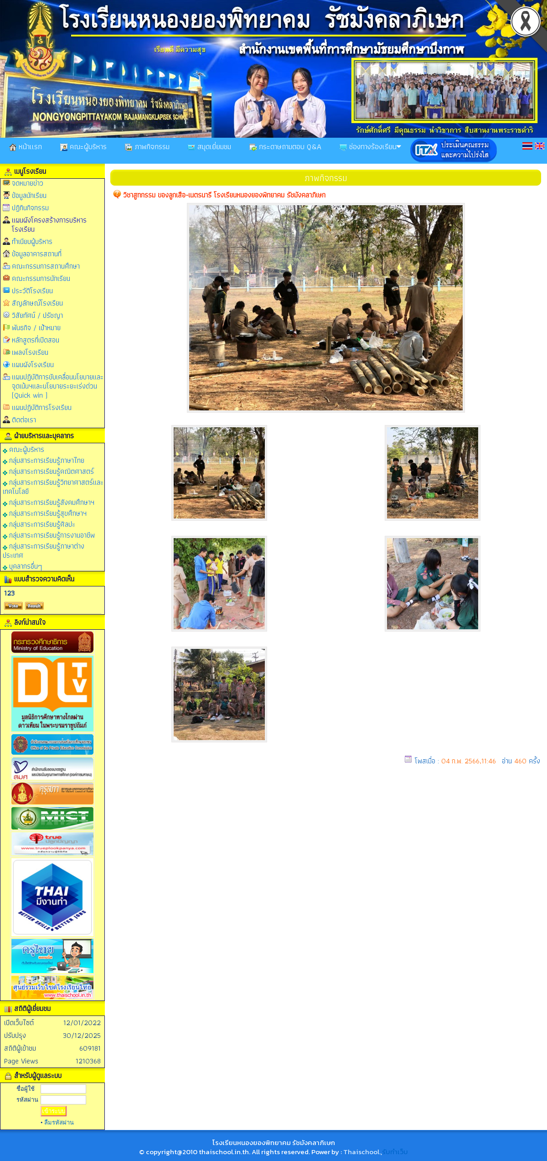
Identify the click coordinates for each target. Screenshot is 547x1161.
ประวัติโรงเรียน (32, 290)
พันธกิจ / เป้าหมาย (36, 327)
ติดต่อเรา (24, 419)
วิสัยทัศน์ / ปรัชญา (37, 315)
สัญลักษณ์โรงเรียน (37, 303)
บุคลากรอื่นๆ (22, 565)
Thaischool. (362, 1151)
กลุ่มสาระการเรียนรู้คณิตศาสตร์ (48, 471)
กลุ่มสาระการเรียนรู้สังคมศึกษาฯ (48, 502)
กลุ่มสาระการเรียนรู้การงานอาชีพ (49, 534)
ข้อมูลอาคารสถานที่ (37, 253)
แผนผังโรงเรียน (33, 364)
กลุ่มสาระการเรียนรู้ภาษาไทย (43, 460)
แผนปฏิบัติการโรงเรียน (42, 407)
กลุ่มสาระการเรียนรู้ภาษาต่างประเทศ (43, 550)
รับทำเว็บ (395, 1151)
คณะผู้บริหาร (83, 146)
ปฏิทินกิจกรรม (30, 207)
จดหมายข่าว (27, 183)
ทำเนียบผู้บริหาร (32, 241)
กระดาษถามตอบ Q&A (285, 146)
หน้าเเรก (25, 146)
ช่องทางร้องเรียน (370, 146)
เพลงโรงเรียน (30, 352)
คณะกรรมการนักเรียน (41, 278)
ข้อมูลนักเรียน (29, 195)
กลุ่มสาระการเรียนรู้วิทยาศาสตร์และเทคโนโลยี (53, 486)
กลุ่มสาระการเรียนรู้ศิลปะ (39, 523)
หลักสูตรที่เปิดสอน (35, 340)
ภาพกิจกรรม (147, 146)
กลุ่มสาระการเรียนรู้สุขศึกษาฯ (45, 513)
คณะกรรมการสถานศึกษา (46, 266)
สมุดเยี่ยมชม (209, 146)
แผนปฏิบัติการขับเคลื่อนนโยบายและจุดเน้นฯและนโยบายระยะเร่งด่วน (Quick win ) (57, 386)
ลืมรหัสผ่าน (59, 1122)
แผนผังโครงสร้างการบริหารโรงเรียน (49, 224)
